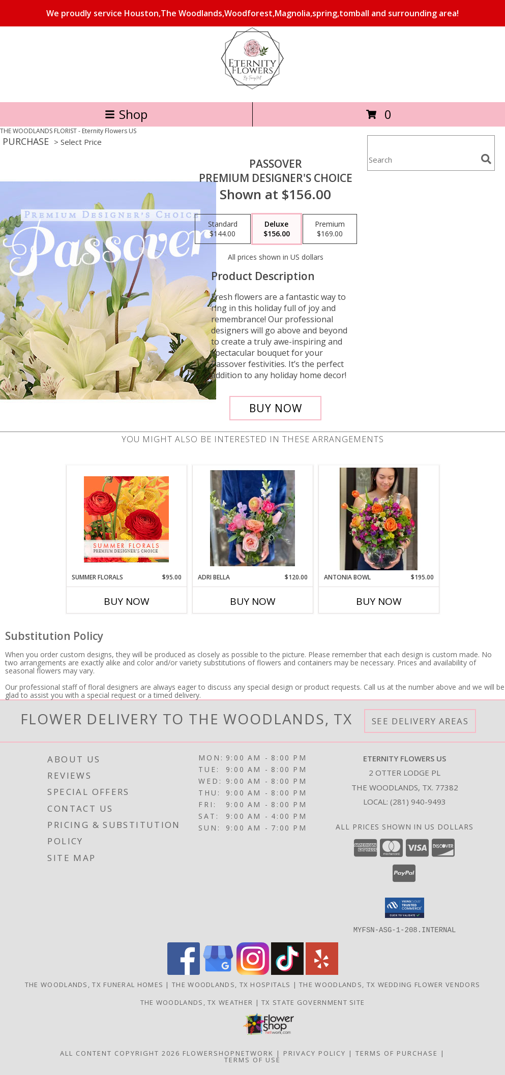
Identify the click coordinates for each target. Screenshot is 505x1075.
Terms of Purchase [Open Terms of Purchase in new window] (396, 1052)
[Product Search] (422, 159)
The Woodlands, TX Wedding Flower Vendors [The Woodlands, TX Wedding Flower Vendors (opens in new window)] (389, 984)
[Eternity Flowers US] (252, 87)
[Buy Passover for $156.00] (275, 408)
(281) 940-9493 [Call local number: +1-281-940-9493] (418, 801)
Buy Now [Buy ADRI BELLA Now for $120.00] (253, 601)
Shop (126, 114)
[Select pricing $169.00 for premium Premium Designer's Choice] (330, 229)
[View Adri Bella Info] (252, 519)
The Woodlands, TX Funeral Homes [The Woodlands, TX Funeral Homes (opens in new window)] (94, 984)
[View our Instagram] (252, 971)
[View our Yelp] (322, 971)
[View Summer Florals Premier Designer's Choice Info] (126, 519)
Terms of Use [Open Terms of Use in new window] (252, 1059)
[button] (404, 908)
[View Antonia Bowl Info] (378, 519)
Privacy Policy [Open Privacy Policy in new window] (314, 1052)
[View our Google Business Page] (218, 971)
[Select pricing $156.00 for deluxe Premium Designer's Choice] (277, 229)
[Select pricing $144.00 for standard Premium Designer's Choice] (222, 229)
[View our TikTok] (287, 971)
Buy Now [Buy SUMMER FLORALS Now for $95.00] (127, 601)
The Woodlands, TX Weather (196, 1001)
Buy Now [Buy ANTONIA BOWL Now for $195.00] (379, 601)
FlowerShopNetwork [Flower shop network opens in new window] (228, 1052)
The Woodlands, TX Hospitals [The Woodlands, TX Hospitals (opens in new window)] (231, 984)
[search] (486, 159)
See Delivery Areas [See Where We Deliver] (420, 721)
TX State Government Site (313, 1001)
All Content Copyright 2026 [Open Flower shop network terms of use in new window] (120, 1052)
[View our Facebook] (183, 971)
